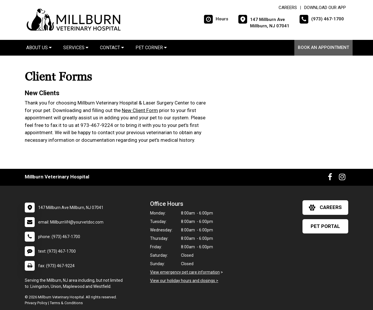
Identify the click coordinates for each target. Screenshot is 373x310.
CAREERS (288, 7)
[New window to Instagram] (342, 178)
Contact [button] (112, 47)
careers (325, 207)
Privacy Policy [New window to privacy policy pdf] (36, 303)
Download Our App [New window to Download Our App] (325, 7)
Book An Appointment (323, 47)
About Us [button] (39, 47)
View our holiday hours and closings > (184, 280)
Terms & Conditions (66, 303)
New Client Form (140, 110)
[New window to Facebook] (330, 178)
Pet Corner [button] (151, 47)
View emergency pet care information (185, 272)
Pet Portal (325, 226)
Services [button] (75, 47)
